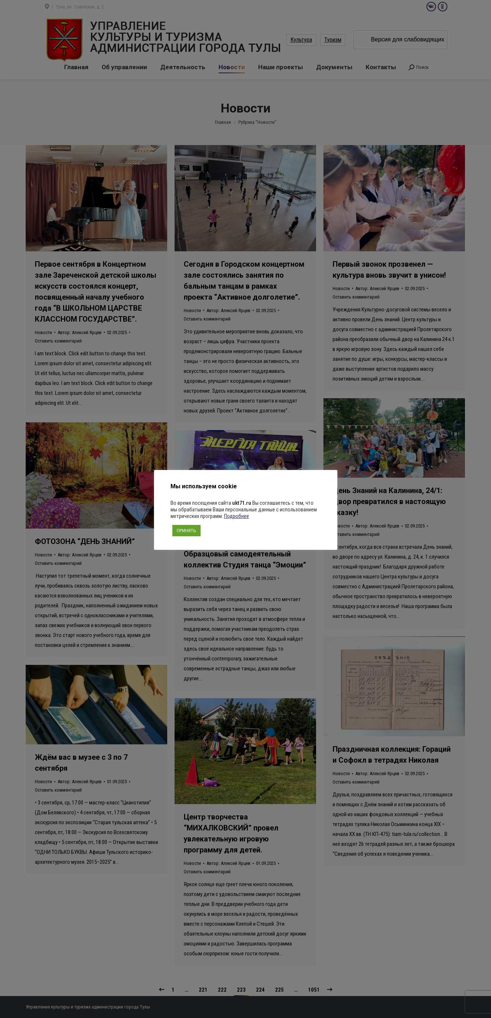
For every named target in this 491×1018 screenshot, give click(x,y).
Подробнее (236, 516)
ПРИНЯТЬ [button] (186, 530)
